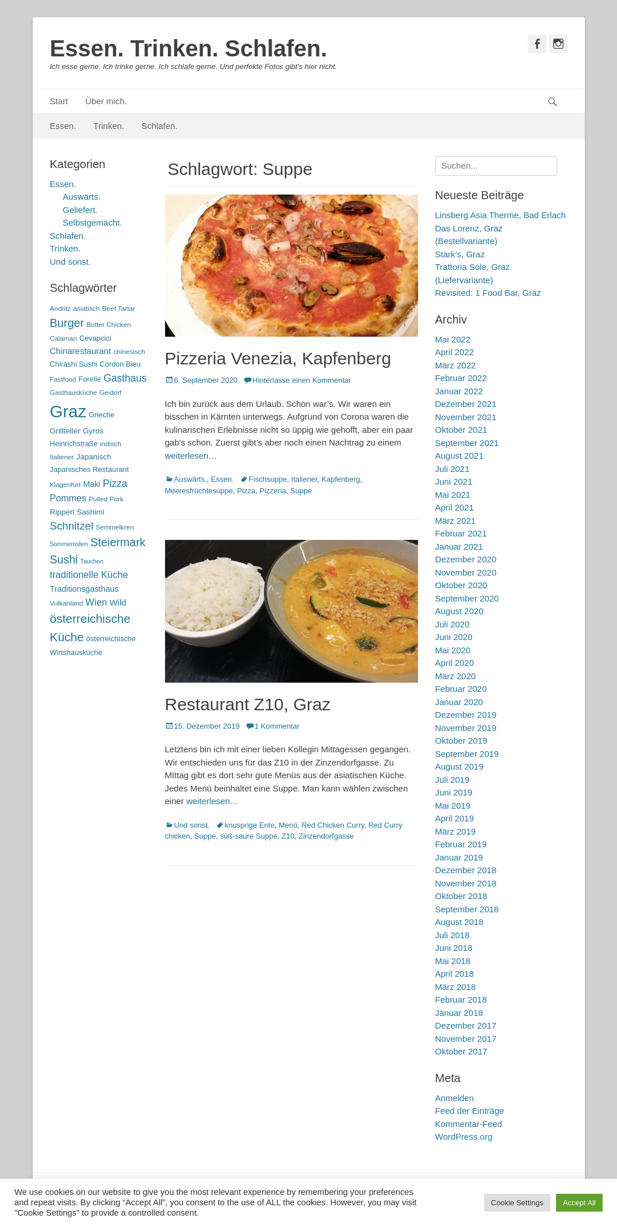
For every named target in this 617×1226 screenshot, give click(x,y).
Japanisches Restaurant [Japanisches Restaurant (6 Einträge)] (89, 469)
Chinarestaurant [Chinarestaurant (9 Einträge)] (81, 351)
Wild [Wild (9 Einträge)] (117, 602)
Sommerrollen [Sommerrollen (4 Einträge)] (69, 543)
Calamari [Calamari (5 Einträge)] (63, 338)
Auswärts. (190, 479)
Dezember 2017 (466, 1025)
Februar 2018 (461, 999)
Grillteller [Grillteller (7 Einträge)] (65, 431)
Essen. (63, 126)
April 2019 (454, 818)
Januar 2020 (459, 702)
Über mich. (106, 101)
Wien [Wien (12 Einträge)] (97, 602)
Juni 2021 (454, 481)
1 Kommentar (277, 726)
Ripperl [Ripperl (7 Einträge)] (62, 512)
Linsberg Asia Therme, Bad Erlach (500, 215)
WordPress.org (464, 1136)
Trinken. (108, 126)
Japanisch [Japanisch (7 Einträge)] (94, 456)
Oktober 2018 (461, 896)
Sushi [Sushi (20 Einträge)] (64, 559)
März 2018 (455, 987)
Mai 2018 (453, 961)
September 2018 (467, 909)
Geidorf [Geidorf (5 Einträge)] (110, 393)
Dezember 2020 (466, 559)
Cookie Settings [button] (517, 1202)
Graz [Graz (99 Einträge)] (68, 411)
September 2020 (467, 598)
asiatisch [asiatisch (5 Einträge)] (86, 308)
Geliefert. (80, 210)
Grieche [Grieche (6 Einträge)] (101, 414)
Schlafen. (159, 126)
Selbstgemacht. (92, 222)
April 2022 (454, 352)
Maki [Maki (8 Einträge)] (91, 484)
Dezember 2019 (466, 714)
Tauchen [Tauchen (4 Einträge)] (92, 561)
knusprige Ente (250, 825)
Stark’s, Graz (460, 254)
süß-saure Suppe (249, 836)
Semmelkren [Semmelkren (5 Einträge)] (115, 527)
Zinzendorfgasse (326, 836)
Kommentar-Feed (469, 1124)
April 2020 (454, 663)
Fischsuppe (268, 479)
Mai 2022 (453, 339)
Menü (288, 825)
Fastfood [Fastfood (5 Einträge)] (63, 379)
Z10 (288, 836)
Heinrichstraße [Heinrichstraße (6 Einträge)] (74, 443)
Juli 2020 (452, 624)
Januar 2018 (459, 1013)
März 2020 (455, 676)
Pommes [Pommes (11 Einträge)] (68, 498)
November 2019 (466, 728)
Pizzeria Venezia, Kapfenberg (278, 358)
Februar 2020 (461, 689)
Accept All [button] (579, 1202)
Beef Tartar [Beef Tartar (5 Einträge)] (118, 308)
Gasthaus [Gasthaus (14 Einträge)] (125, 378)
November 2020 (466, 572)
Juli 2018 (452, 935)
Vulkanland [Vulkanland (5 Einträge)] (66, 603)
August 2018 (459, 922)
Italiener (304, 479)
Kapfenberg (340, 479)
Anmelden (454, 1098)
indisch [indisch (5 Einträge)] (110, 444)
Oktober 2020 (461, 585)
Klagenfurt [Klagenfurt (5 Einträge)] (65, 485)
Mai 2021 (453, 495)
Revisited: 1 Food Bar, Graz (488, 293)
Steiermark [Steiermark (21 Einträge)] (117, 542)
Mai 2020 (453, 650)
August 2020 (459, 611)
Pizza (246, 490)
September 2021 (467, 443)
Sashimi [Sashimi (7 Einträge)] (91, 512)
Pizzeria (272, 490)
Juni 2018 (454, 948)
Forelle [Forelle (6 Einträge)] (90, 379)
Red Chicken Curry (332, 825)
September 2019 (467, 754)
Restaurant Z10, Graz (248, 704)
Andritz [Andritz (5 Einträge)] (60, 308)
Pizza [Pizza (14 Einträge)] (115, 483)
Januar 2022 (459, 391)
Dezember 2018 (466, 870)
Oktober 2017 (461, 1051)
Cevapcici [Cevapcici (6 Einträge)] (95, 338)
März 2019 (455, 831)
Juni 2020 (454, 637)
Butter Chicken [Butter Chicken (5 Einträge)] (108, 325)
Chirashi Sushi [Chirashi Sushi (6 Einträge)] (74, 364)
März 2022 (455, 365)
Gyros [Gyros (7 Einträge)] (93, 431)
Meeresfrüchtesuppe (199, 490)
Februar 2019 (461, 844)
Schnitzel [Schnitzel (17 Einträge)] (72, 526)
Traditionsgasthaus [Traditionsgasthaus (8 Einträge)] (84, 588)
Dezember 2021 (466, 404)
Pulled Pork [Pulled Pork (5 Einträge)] (106, 499)
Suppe (301, 490)
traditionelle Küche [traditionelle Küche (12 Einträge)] (89, 574)
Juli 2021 (452, 469)
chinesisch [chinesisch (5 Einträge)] (129, 352)
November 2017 (466, 1039)
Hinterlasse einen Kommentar (301, 380)
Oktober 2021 (461, 430)
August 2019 (459, 766)
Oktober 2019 (461, 740)
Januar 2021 (459, 546)
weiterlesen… (191, 455)
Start (59, 101)
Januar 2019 (459, 857)
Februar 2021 (461, 533)
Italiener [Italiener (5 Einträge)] (62, 457)
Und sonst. (192, 825)
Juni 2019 (454, 792)
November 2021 (466, 417)
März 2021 (455, 521)
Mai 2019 (453, 805)
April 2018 (454, 973)
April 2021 (454, 507)
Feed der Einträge (469, 1110)
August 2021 (459, 455)
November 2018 (466, 883)
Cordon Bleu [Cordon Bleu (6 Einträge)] (119, 364)
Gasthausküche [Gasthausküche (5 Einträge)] (73, 393)
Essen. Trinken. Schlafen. (188, 48)
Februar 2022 (461, 378)
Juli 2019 (452, 780)
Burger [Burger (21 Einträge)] (67, 323)
